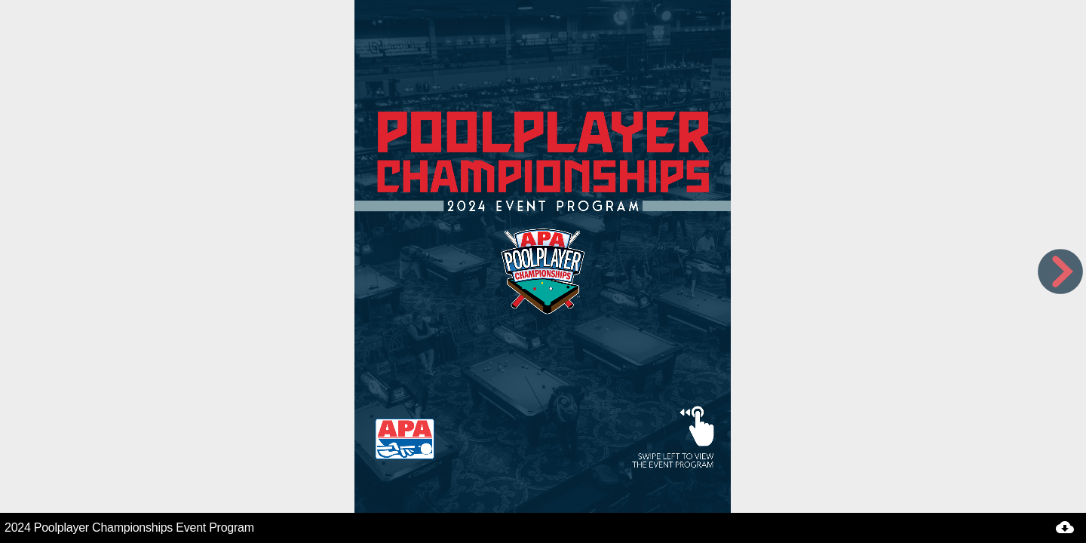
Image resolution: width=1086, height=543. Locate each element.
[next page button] (1060, 271)
